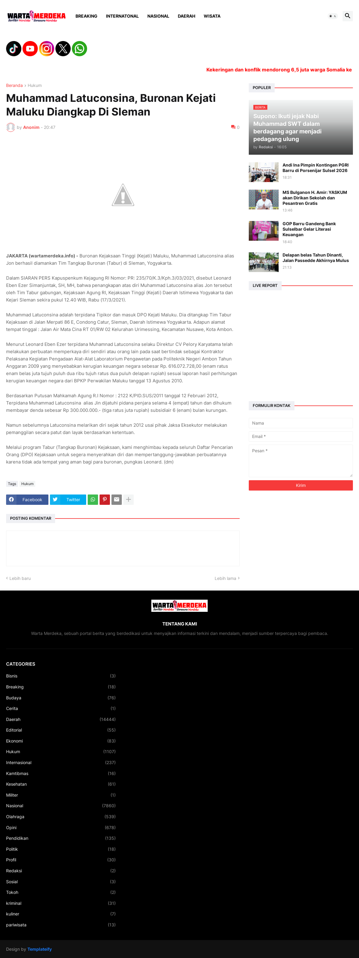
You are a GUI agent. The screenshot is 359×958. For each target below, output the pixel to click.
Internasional (61, 763)
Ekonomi (61, 741)
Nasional (158, 16)
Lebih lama (225, 578)
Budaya (61, 698)
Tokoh (61, 892)
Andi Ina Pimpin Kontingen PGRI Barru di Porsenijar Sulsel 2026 (316, 167)
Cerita (61, 708)
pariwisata (61, 925)
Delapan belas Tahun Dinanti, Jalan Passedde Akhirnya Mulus (316, 257)
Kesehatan (61, 784)
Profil (61, 860)
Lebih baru (20, 578)
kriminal (61, 903)
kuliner (61, 914)
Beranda (14, 85)
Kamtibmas (61, 773)
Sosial (61, 882)
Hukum (35, 85)
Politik (61, 849)
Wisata (212, 16)
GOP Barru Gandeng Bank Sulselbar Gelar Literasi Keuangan (309, 229)
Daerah (186, 16)
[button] (333, 16)
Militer (61, 795)
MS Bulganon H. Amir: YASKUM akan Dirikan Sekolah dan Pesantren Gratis (315, 198)
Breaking (86, 16)
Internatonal (122, 16)
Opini (61, 828)
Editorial (61, 730)
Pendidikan (61, 838)
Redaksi (61, 871)
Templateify (39, 949)
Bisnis (61, 676)
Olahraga (61, 817)
